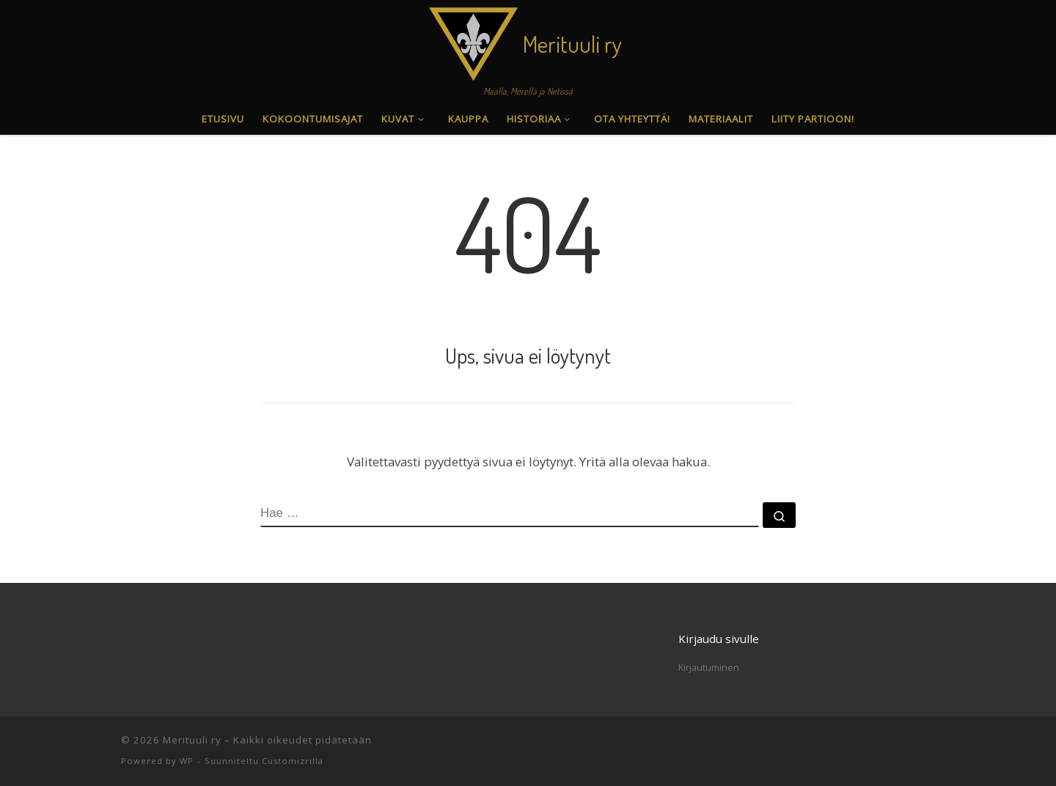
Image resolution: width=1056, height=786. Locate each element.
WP (187, 760)
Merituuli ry (192, 739)
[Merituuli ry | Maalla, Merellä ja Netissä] (473, 40)
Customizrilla (292, 760)
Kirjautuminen (708, 667)
